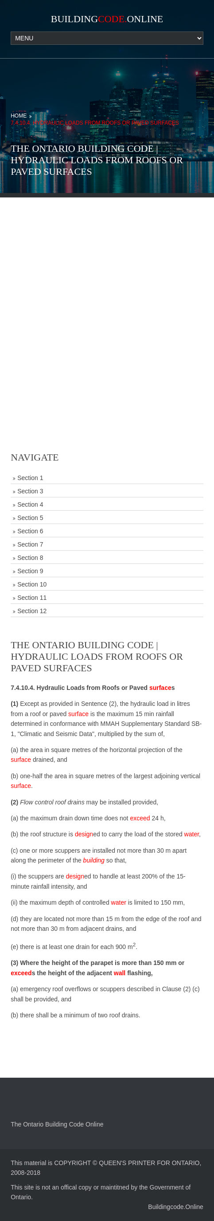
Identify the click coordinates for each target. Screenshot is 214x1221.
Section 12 (32, 610)
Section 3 (30, 491)
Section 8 (30, 557)
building (94, 860)
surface (160, 687)
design (84, 834)
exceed (140, 818)
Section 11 (32, 597)
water (191, 834)
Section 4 (30, 504)
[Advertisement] (107, 304)
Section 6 (30, 531)
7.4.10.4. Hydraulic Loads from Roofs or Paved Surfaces (95, 123)
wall (119, 973)
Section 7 (30, 544)
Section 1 (30, 477)
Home (19, 116)
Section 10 (32, 584)
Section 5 (30, 517)
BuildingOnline (107, 18)
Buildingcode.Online (175, 1206)
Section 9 (30, 571)
